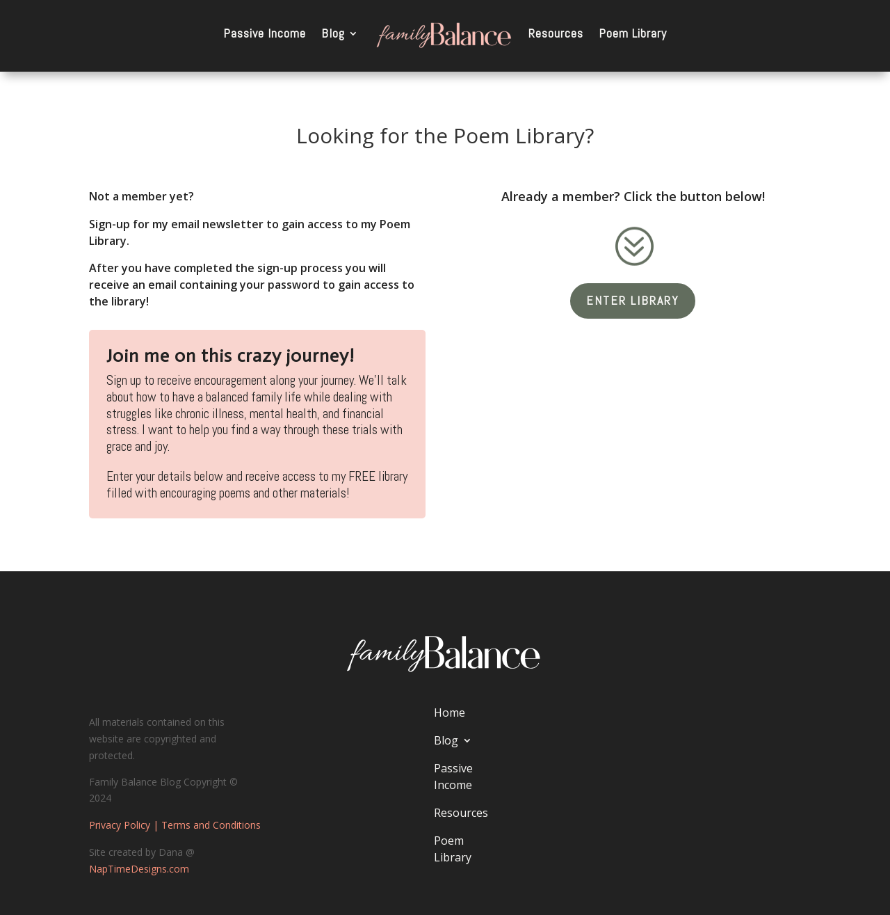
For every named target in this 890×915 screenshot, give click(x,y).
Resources (555, 33)
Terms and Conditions (211, 825)
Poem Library (633, 33)
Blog (333, 33)
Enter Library (632, 300)
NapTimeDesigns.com (139, 868)
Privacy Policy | (125, 825)
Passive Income (264, 33)
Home (449, 712)
